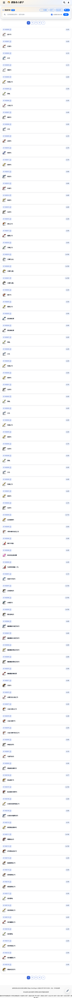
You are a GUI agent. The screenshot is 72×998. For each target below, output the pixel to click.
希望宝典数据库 (15, 995)
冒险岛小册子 (44, 995)
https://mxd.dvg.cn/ (33, 988)
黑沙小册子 (60, 995)
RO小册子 (37, 995)
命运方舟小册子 (53, 995)
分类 (67, 10)
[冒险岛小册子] (34, 2)
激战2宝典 (31, 995)
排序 (51, 10)
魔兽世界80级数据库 (5, 995)
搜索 (66, 14)
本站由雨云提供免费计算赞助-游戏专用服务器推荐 (36, 992)
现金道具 (58, 10)
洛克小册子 (67, 995)
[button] (44, 10)
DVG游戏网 (57, 988)
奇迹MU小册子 (24, 995)
